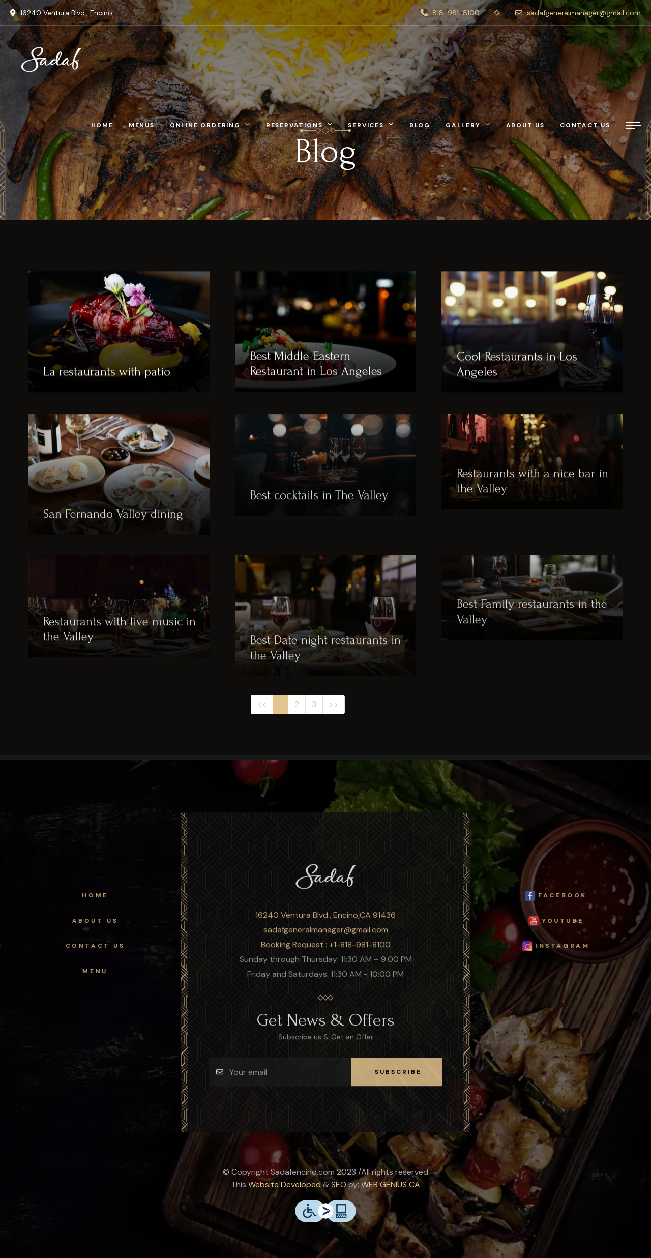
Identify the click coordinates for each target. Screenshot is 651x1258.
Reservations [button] (294, 125)
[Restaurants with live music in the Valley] (119, 614)
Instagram (564, 946)
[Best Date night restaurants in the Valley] (326, 623)
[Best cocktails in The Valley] (326, 473)
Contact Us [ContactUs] (585, 125)
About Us (87, 921)
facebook (564, 896)
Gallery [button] (463, 125)
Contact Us (87, 946)
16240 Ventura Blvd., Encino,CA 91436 (325, 923)
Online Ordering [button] (205, 125)
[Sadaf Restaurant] (51, 59)
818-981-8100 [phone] (450, 12)
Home (102, 125)
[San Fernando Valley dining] (119, 482)
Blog (419, 125)
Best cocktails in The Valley (319, 503)
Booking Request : (295, 952)
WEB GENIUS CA (390, 1184)
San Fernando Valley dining (113, 522)
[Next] (333, 704)
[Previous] (262, 704)
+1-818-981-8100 (360, 952)
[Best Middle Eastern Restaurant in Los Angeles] (326, 335)
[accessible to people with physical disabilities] (325, 1210)
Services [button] (365, 125)
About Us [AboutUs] (525, 125)
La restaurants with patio (106, 376)
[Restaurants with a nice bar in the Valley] (532, 469)
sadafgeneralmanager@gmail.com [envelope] (578, 12)
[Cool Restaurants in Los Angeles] (532, 335)
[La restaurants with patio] (119, 335)
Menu (87, 971)
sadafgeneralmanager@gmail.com (325, 937)
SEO (338, 1184)
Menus (142, 125)
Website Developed (284, 1184)
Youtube (563, 921)
